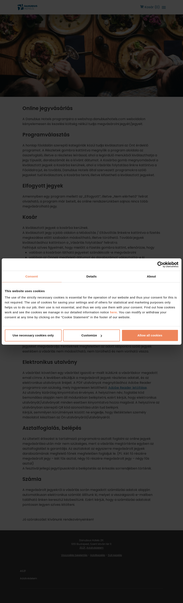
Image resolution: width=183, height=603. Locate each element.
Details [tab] (91, 276)
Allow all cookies (150, 335)
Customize (91, 335)
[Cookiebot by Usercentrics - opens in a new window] (160, 264)
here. (114, 312)
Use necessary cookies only (33, 335)
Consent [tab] (31, 276)
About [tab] (151, 276)
